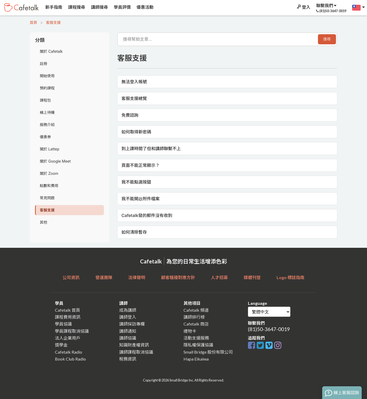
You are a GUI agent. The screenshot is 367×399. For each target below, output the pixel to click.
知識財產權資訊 (134, 344)
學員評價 (122, 7)
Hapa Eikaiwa (196, 358)
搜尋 (327, 39)
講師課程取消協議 (136, 351)
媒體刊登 (252, 277)
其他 (43, 222)
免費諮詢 (129, 115)
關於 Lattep (49, 149)
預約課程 (47, 88)
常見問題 (47, 198)
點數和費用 (49, 185)
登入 (303, 7)
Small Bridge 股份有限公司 (208, 351)
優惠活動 (145, 7)
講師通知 (127, 330)
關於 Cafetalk (51, 51)
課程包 (45, 100)
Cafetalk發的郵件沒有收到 (146, 215)
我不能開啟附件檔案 (140, 199)
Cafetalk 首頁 (67, 310)
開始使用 (47, 75)
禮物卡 (190, 330)
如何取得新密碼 (136, 132)
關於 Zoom (49, 173)
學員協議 (63, 323)
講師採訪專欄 (132, 323)
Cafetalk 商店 (196, 323)
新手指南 (53, 7)
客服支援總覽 (134, 98)
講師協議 (127, 337)
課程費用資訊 (67, 316)
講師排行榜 (194, 316)
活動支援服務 (196, 337)
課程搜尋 (76, 7)
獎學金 (61, 344)
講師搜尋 (99, 7)
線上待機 (47, 112)
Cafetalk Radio (68, 351)
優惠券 (45, 137)
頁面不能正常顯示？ (140, 165)
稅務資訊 (127, 358)
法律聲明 (136, 277)
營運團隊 (103, 277)
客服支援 (53, 22)
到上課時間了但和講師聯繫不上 (151, 148)
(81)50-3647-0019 (269, 329)
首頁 (33, 22)
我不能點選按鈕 (136, 182)
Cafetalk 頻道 (196, 310)
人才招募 (219, 277)
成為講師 (127, 310)
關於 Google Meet (55, 161)
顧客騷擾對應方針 (178, 277)
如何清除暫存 (134, 232)
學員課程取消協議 (72, 330)
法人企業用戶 (67, 337)
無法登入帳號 (134, 82)
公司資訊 (71, 277)
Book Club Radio (70, 358)
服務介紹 (47, 124)
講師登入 (127, 316)
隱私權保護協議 (198, 344)
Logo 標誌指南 (290, 277)
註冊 (43, 63)
